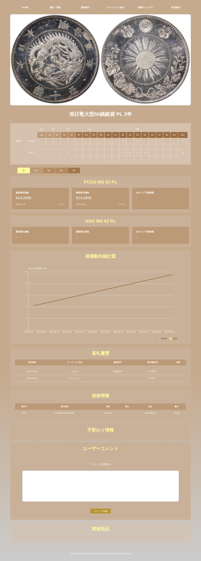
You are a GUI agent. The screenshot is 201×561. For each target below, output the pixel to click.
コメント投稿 (100, 511)
